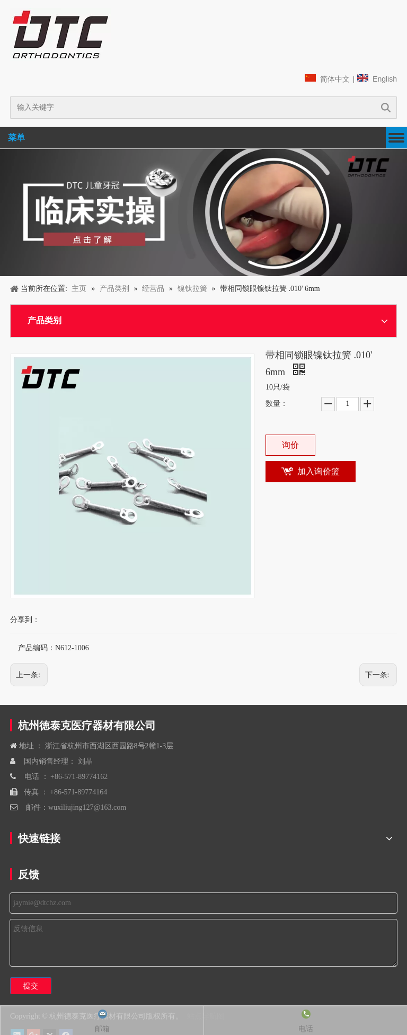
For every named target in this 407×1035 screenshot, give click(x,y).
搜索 (385, 107)
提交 (30, 985)
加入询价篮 (318, 471)
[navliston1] (60, 34)
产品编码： (36, 648)
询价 (290, 444)
